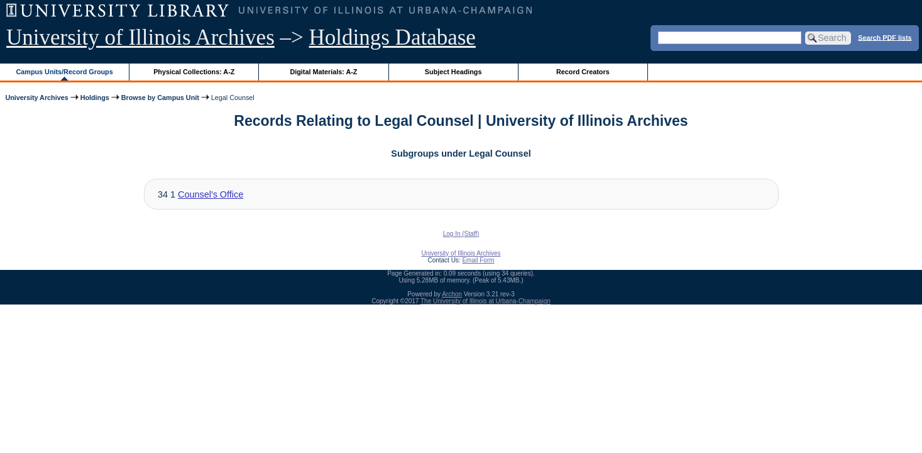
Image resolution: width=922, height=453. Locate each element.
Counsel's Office (210, 194)
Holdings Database (392, 37)
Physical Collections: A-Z (193, 72)
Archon (452, 294)
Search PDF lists (884, 37)
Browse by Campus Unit (160, 97)
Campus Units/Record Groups (64, 72)
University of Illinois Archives (140, 37)
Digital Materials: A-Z (323, 72)
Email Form (478, 260)
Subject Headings (453, 72)
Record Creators (583, 72)
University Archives (36, 97)
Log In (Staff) (461, 233)
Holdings (94, 97)
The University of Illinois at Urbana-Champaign (485, 301)
